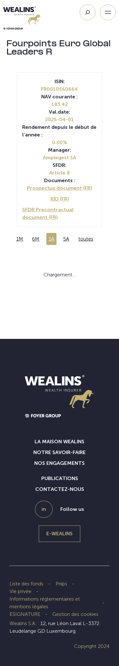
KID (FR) (59, 199)
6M (35, 239)
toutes (85, 239)
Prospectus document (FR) (59, 188)
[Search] (88, 12)
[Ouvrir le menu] (108, 12)
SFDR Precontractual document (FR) (48, 213)
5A (66, 239)
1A (51, 239)
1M (19, 239)
